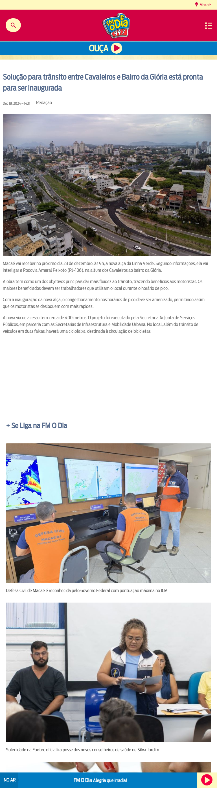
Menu (208, 25)
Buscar (13, 25)
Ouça (98, 48)
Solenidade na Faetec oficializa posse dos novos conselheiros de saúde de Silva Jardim (82, 749)
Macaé (205, 4)
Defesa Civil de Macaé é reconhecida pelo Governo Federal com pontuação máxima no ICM (87, 590)
